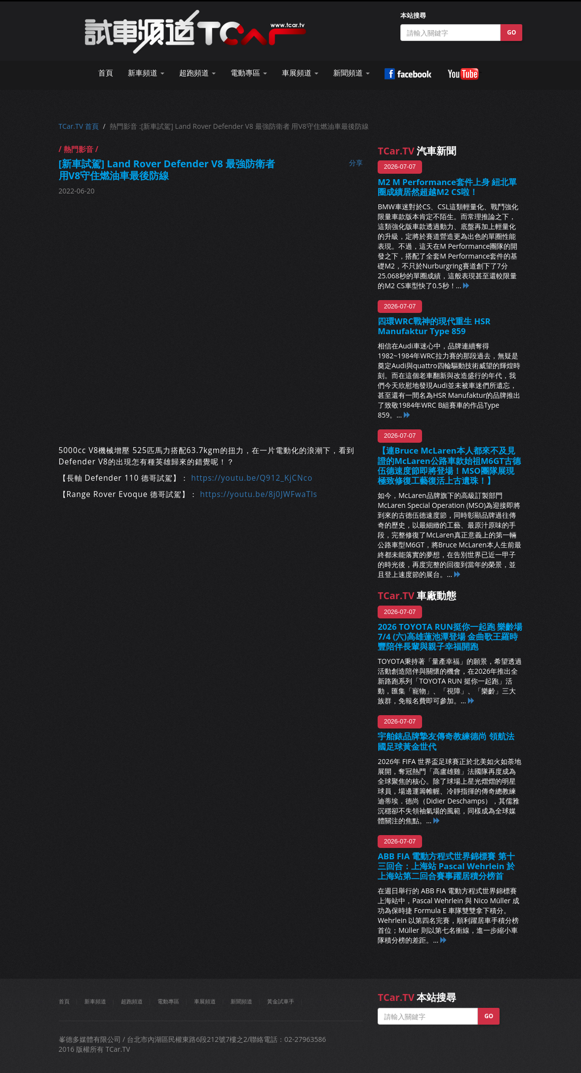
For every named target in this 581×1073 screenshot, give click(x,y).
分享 (356, 162)
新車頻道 (95, 1001)
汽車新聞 (417, 150)
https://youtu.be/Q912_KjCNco (251, 478)
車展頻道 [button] (300, 73)
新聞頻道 (241, 1001)
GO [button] (511, 32)
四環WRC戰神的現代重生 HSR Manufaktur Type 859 (434, 326)
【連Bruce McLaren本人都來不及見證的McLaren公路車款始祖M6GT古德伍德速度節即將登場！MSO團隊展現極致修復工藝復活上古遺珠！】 (449, 465)
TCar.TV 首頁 (79, 126)
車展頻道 (205, 1001)
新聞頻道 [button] (351, 73)
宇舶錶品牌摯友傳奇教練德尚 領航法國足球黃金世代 (446, 741)
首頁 (105, 73)
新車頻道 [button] (146, 73)
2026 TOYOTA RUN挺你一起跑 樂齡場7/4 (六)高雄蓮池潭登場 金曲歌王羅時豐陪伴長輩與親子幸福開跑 (450, 636)
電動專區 (168, 1001)
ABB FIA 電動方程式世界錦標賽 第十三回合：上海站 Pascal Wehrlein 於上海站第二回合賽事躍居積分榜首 (446, 865)
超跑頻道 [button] (197, 73)
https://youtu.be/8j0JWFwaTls (258, 494)
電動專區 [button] (249, 73)
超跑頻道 (132, 1001)
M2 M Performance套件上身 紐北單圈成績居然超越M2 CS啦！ (447, 186)
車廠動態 (417, 595)
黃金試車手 (280, 1001)
